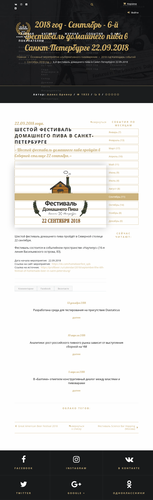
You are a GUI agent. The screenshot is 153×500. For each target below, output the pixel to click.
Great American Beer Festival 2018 (36, 426)
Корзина (130, 3)
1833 (83, 94)
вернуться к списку (76, 428)
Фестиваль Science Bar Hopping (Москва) (118, 428)
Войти (133, 12)
